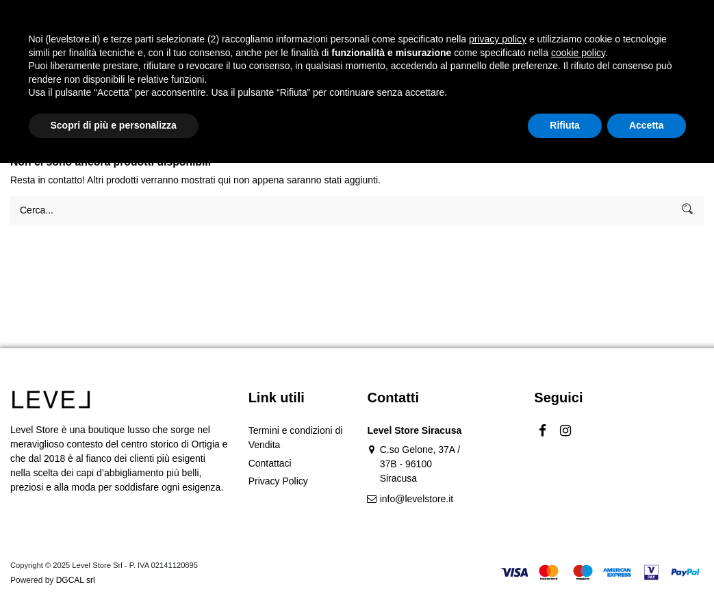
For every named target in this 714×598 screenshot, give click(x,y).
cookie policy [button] (578, 487)
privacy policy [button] (497, 474)
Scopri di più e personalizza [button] (114, 560)
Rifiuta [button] (565, 560)
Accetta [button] (646, 560)
